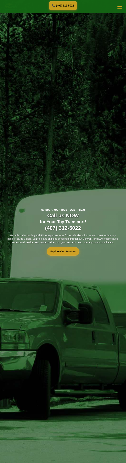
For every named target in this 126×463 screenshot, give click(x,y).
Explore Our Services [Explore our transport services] (63, 251)
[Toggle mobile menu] (119, 6)
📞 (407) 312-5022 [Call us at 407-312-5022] (63, 5)
